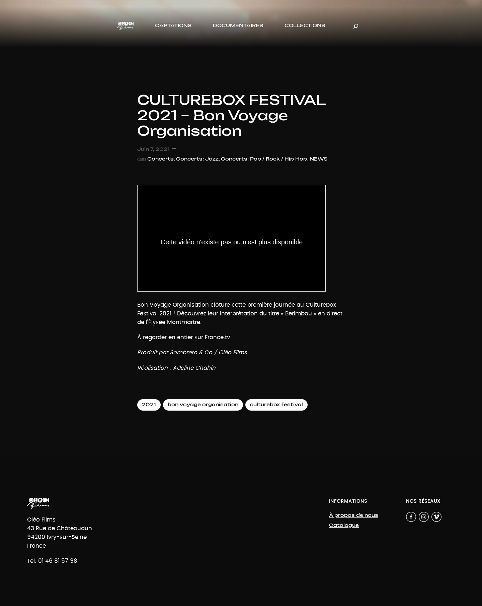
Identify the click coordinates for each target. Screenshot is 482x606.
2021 (149, 404)
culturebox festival (276, 404)
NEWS (318, 159)
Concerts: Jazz (197, 159)
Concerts (160, 159)
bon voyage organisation (203, 404)
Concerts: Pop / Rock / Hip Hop (264, 159)
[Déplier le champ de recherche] (355, 26)
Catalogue (344, 525)
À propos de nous (353, 515)
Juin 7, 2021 (153, 149)
